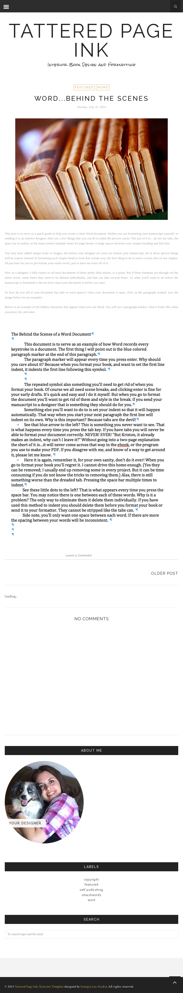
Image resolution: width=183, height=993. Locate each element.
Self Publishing (91, 890)
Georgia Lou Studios (94, 987)
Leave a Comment (79, 555)
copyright (91, 879)
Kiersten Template (51, 987)
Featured (84, 87)
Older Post (164, 573)
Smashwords (91, 895)
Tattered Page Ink (91, 40)
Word (102, 87)
